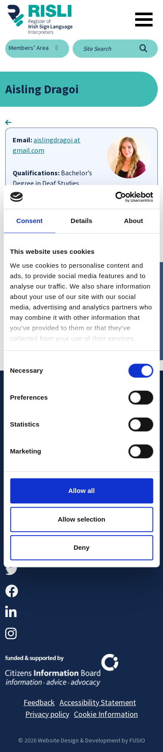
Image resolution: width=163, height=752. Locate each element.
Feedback (39, 702)
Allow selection (81, 519)
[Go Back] (8, 122)
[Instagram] (11, 633)
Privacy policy (47, 714)
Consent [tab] (29, 220)
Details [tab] (82, 220)
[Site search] (101, 48)
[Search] (143, 48)
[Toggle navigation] (144, 19)
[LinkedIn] (11, 612)
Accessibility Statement (98, 702)
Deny (81, 547)
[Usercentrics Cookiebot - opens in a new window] (116, 197)
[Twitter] (11, 570)
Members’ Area (29, 48)
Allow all (81, 490)
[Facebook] (11, 591)
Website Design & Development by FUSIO (91, 740)
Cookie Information (106, 714)
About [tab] (133, 220)
